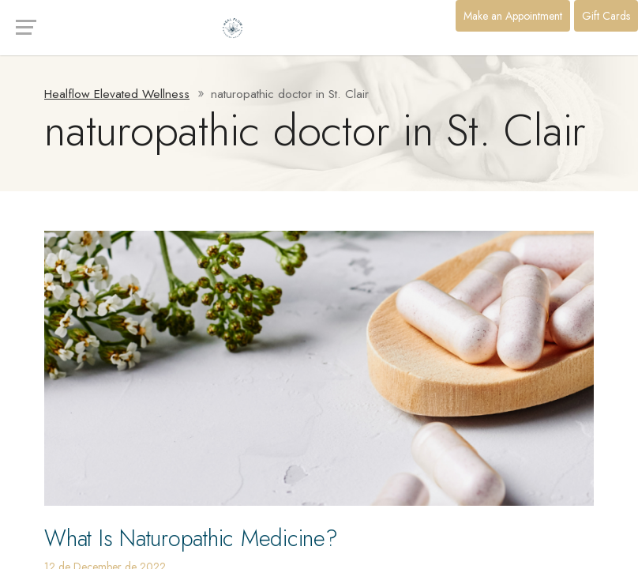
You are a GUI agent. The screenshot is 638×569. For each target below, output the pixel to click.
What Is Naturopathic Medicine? (191, 538)
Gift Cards (606, 16)
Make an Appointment (512, 16)
